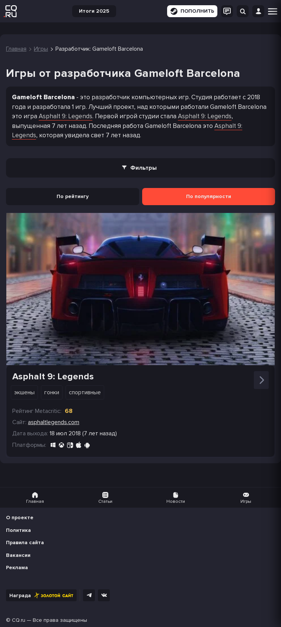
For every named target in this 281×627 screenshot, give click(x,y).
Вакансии (18, 555)
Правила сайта (25, 542)
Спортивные (85, 392)
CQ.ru (18, 620)
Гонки (51, 392)
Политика (18, 530)
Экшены (24, 392)
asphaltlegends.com (53, 422)
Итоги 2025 (94, 11)
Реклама (17, 567)
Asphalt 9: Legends (65, 116)
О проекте (19, 517)
